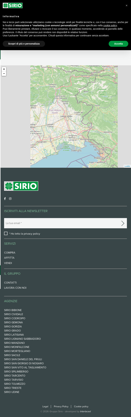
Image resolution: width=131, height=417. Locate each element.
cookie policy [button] (110, 25)
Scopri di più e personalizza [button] (24, 43)
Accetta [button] (118, 43)
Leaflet (127, 166)
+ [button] (4, 69)
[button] (126, 5)
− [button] (4, 74)
